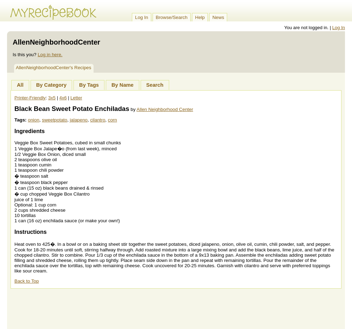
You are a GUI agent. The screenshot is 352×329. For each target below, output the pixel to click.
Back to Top (26, 281)
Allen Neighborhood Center (164, 109)
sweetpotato (54, 120)
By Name (122, 85)
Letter (76, 97)
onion (33, 120)
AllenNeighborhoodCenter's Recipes (53, 67)
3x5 (52, 97)
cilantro (97, 120)
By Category (51, 85)
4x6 (63, 97)
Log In (141, 17)
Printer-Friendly (30, 97)
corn (112, 120)
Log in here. (50, 54)
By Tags (89, 85)
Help (200, 17)
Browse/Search (171, 17)
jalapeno (79, 120)
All (20, 85)
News (218, 17)
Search (155, 85)
